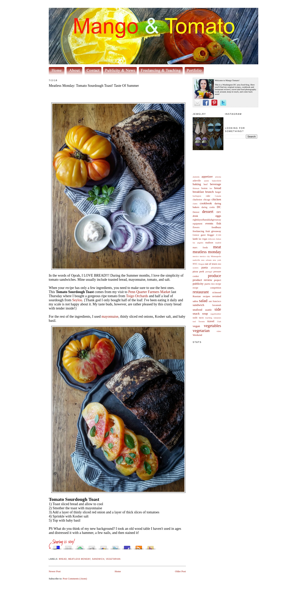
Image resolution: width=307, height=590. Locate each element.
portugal (208, 272)
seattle (208, 309)
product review (202, 280)
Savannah (216, 305)
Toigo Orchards (137, 296)
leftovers (211, 239)
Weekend (197, 335)
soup (205, 313)
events (209, 223)
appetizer (207, 176)
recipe (218, 284)
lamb (195, 238)
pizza (195, 271)
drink (195, 215)
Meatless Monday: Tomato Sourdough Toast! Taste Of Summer (94, 86)
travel (210, 321)
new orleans (206, 260)
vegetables (212, 325)
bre (210, 188)
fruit (208, 231)
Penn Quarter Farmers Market (149, 292)
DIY (219, 212)
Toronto (201, 321)
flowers (196, 227)
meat (217, 247)
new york (217, 260)
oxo (219, 264)
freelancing (198, 231)
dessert (207, 211)
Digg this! (68, 546)
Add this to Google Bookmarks (103, 546)
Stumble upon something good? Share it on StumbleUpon (80, 546)
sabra (195, 301)
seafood (197, 309)
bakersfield (216, 181)
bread (217, 188)
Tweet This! (115, 546)
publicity (198, 283)
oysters (195, 268)
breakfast (198, 191)
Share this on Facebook (127, 546)
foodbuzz (216, 227)
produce (214, 275)
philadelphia (216, 268)
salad (203, 300)
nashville (196, 260)
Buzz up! (150, 546)
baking (197, 184)
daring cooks (208, 207)
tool (194, 321)
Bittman (196, 188)
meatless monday (207, 251)
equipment (197, 223)
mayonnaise (109, 316)
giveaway (216, 231)
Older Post (180, 571)
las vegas (203, 239)
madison (209, 242)
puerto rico (209, 284)
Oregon (201, 264)
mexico (196, 256)
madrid (218, 243)
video (219, 331)
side (217, 309)
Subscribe (139, 546)
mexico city (205, 256)
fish (219, 223)
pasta (204, 267)
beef (206, 184)
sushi (195, 318)
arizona (218, 177)
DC (219, 207)
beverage (215, 184)
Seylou (77, 300)
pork (201, 271)
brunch (209, 191)
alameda (196, 177)
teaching (208, 318)
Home (118, 571)
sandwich (198, 305)
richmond (216, 292)
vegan (196, 326)
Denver (196, 212)
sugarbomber (215, 314)
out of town (211, 263)
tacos (201, 318)
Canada (218, 196)
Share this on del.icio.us (56, 546)
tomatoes (217, 318)
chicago (206, 199)
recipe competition (207, 288)
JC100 (218, 235)
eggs (218, 215)
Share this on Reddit (92, 546)
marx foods (200, 247)
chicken (216, 199)
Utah (219, 321)
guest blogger (207, 235)
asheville (197, 180)
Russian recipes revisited (207, 296)
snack (196, 313)
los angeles (198, 243)
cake (208, 196)
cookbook (206, 203)
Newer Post (54, 571)
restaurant (201, 292)
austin (206, 181)
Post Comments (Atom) (75, 578)
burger (218, 192)
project (217, 280)
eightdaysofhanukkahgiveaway (207, 220)
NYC (195, 264)
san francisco (215, 301)
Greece (196, 235)
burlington (197, 196)
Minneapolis (216, 256)
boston (204, 188)
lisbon (218, 239)
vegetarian (201, 330)
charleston (197, 199)
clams (195, 204)
